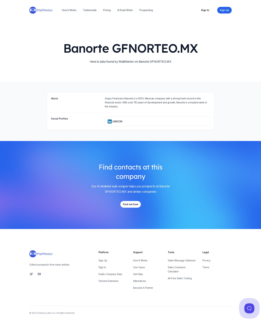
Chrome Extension (109, 281)
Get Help (138, 274)
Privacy (206, 260)
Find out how (130, 204)
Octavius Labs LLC (46, 313)
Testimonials (90, 10)
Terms (205, 267)
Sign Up (103, 260)
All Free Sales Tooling (180, 278)
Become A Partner (143, 287)
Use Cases (139, 267)
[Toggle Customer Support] (249, 308)
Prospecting (146, 10)
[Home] (41, 10)
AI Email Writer (125, 10)
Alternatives (139, 281)
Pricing (107, 10)
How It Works (69, 10)
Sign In (205, 10)
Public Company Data (110, 274)
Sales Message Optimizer (182, 260)
